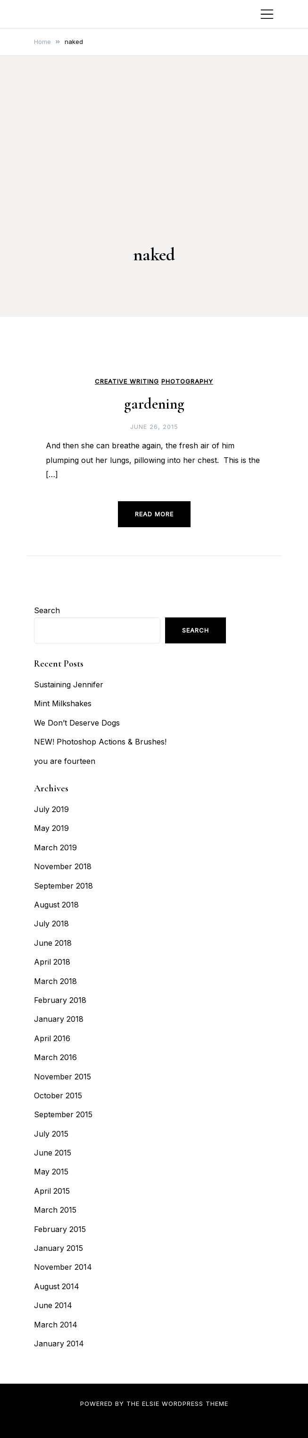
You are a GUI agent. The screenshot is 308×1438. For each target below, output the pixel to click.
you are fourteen (64, 761)
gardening (154, 403)
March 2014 (55, 1324)
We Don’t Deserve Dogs (77, 723)
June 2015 (52, 1152)
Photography (187, 381)
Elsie (150, 1403)
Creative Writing (127, 381)
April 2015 (52, 1191)
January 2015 (58, 1248)
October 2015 (58, 1095)
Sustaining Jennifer (68, 684)
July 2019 (51, 809)
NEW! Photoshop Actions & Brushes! (100, 741)
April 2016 (52, 1038)
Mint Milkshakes (63, 703)
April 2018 (52, 962)
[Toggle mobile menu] (267, 14)
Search (47, 610)
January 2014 (59, 1343)
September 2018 (63, 885)
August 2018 (56, 904)
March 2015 (55, 1210)
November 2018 (63, 866)
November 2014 (63, 1267)
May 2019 (51, 828)
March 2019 (55, 847)
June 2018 (53, 943)
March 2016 (55, 1057)
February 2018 (60, 1000)
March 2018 (55, 981)
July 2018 (51, 923)
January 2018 (58, 1019)
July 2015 (51, 1133)
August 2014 (56, 1286)
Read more (154, 514)
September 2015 (63, 1114)
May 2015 (51, 1171)
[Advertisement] (154, 169)
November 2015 (62, 1076)
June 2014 (53, 1305)
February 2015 (60, 1229)
